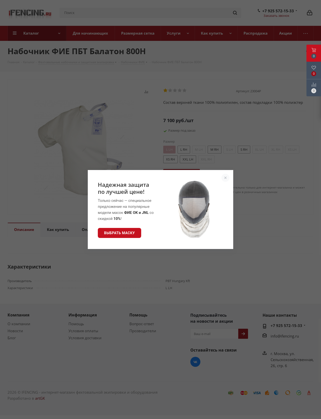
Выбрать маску (119, 233)
